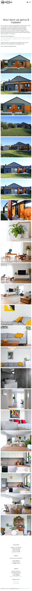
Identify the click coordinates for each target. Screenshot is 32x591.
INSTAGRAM (16, 583)
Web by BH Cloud (23, 588)
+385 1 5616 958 (16, 575)
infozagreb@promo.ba (16, 576)
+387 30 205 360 (16, 550)
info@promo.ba (16, 552)
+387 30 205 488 (16, 551)
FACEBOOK (16, 582)
